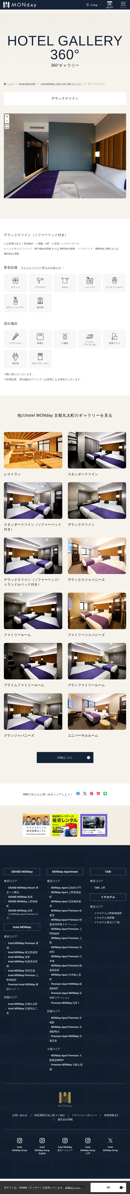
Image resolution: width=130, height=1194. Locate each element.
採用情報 (111, 1115)
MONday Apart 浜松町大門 (66, 887)
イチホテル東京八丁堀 (107, 922)
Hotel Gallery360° (27, 84)
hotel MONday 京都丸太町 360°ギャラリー (62, 84)
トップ (9, 84)
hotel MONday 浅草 (19, 956)
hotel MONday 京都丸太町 (23, 1003)
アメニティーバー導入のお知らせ (42, 267)
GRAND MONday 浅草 (23, 914)
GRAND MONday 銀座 (20, 896)
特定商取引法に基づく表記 (49, 1115)
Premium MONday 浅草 (65, 1002)
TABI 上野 (99, 887)
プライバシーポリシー (84, 1115)
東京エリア (53, 881)
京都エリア (53, 1011)
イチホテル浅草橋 (104, 917)
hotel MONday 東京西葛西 (23, 952)
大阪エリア (53, 1049)
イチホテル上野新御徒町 (108, 913)
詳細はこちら (73, 757)
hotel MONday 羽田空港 (21, 970)
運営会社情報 (65, 1119)
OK (115, 1187)
